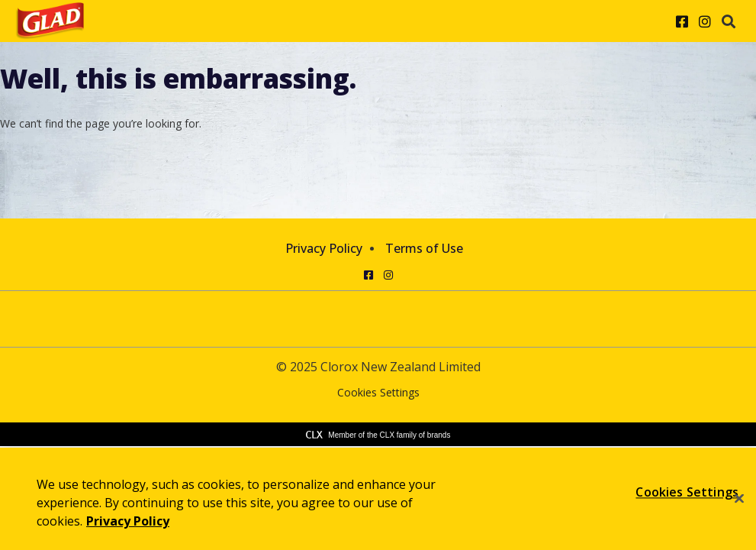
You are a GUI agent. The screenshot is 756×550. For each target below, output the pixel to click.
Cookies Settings (378, 393)
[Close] (739, 499)
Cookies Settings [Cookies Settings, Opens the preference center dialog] (686, 492)
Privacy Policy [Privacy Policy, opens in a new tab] (127, 521)
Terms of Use (424, 248)
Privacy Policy (323, 248)
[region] (378, 499)
